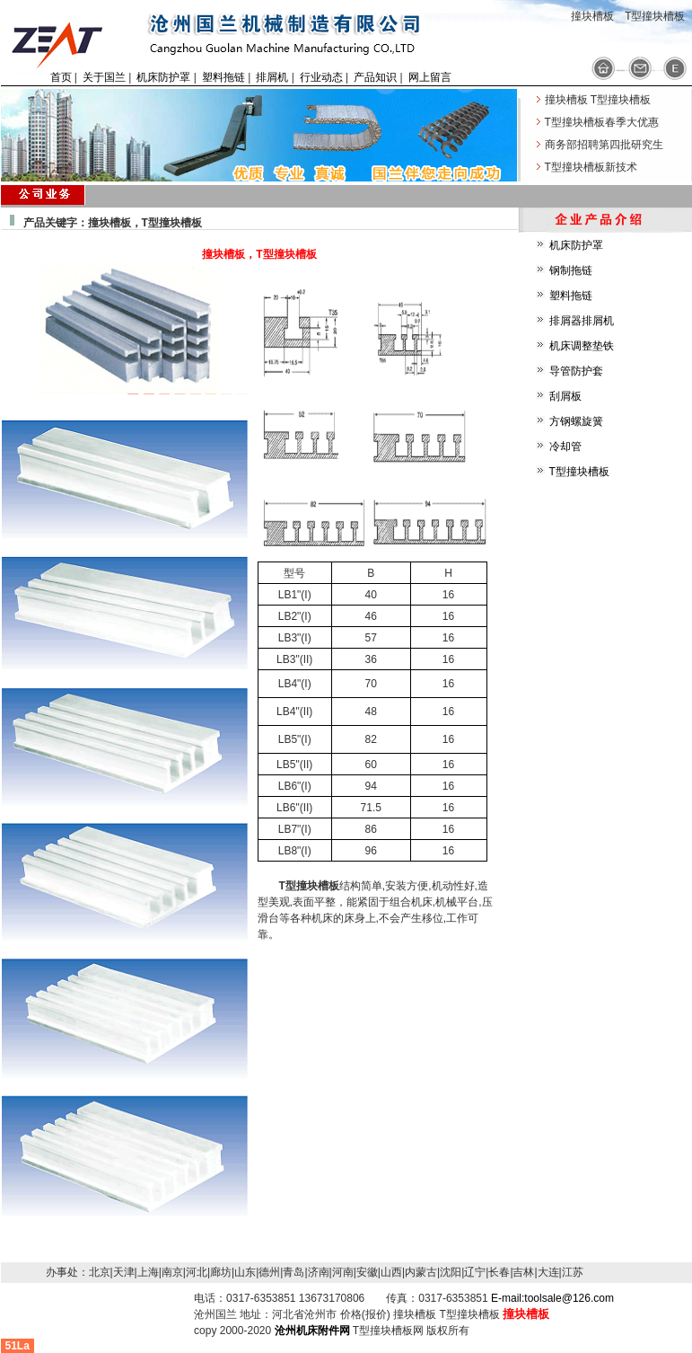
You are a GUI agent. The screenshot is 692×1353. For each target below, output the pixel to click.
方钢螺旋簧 (576, 421)
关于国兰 (104, 77)
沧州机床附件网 (312, 1330)
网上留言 (429, 77)
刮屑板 (565, 396)
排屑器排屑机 (581, 320)
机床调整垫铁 (581, 346)
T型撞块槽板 (579, 471)
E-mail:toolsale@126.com (552, 1298)
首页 (61, 77)
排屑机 (272, 77)
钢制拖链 (570, 270)
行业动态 (321, 77)
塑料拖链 (223, 77)
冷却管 (565, 446)
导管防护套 (576, 371)
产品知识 (375, 77)
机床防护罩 (163, 77)
